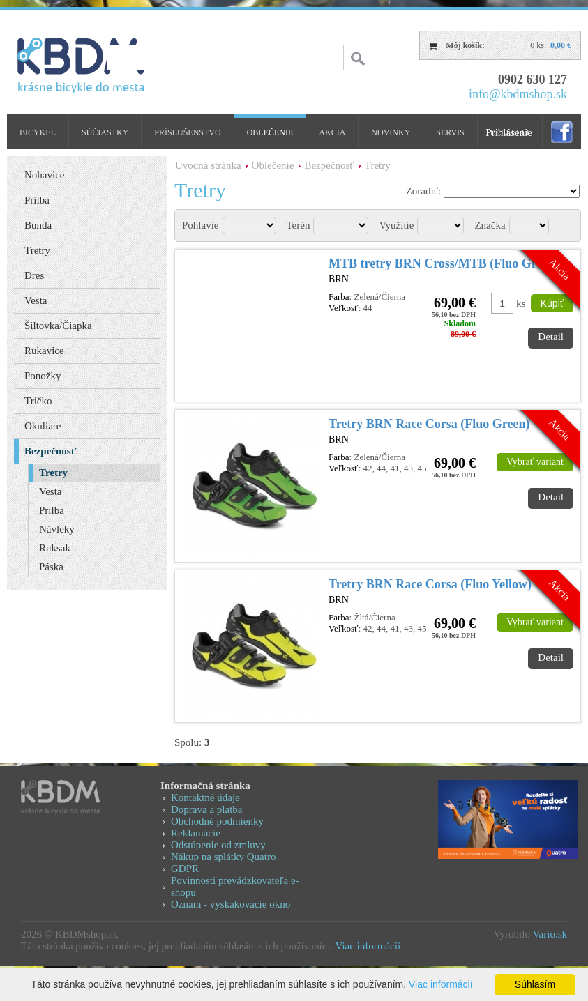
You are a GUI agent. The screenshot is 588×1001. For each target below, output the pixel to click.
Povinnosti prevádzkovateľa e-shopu (235, 886)
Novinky (390, 132)
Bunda (38, 225)
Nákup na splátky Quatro (223, 856)
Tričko (38, 400)
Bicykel (38, 132)
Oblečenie (270, 132)
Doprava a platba (206, 809)
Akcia (332, 132)
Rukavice (44, 350)
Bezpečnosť (329, 165)
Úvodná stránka (208, 165)
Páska (51, 566)
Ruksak (54, 547)
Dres (34, 275)
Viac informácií (367, 946)
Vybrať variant (535, 462)
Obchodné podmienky (217, 821)
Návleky (57, 529)
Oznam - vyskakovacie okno (230, 904)
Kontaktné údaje (205, 797)
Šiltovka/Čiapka (58, 325)
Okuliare (42, 425)
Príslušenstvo (187, 132)
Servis (450, 132)
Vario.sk (549, 934)
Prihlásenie (508, 132)
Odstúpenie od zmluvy (218, 844)
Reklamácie (195, 833)
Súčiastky (105, 132)
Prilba (37, 200)
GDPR (185, 868)
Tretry (378, 165)
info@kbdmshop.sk (518, 94)
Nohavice (44, 175)
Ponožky (42, 375)
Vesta (35, 300)
